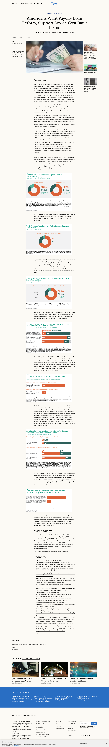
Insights (58, 719)
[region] (54, 743)
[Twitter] (87, 735)
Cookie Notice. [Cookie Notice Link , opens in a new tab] (16, 745)
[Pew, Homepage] (54, 3)
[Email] (85, 723)
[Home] (24, 715)
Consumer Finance (31, 658)
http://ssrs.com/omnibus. (61, 551)
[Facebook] (81, 735)
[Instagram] (83, 735)
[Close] (106, 743)
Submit (94, 723)
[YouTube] (89, 735)
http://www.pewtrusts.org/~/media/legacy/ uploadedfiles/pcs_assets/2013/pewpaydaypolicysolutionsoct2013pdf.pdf (55, 613)
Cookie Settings (83, 743)
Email (81, 721)
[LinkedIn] (85, 735)
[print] (22, 44)
